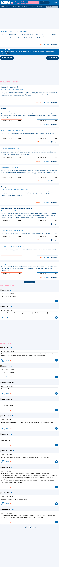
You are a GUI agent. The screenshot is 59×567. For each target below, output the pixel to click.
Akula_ (4, 493)
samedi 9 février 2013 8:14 (7, 438)
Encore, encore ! (29, 282)
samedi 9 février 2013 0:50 (7, 386)
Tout (2, 6)
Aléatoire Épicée (22, 6)
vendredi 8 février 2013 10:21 (7, 310)
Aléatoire (8, 6)
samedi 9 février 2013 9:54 (7, 471)
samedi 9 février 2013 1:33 (7, 419)
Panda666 (5, 509)
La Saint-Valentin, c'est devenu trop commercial (16, 208)
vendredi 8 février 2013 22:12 (7, 369)
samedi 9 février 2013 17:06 (7, 513)
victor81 (4, 467)
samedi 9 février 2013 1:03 (7, 403)
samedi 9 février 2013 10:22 (7, 496)
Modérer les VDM (44, 3)
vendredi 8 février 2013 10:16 (7, 293)
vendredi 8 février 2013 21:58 (7, 351)
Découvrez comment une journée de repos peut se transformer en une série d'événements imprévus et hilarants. (27, 51)
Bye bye (3, 108)
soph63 (4, 347)
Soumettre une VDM (33, 3)
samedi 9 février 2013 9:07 (7, 454)
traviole (4, 306)
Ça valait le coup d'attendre (10, 87)
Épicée (14, 6)
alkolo (4, 290)
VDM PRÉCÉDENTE (7, 58)
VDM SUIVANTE (52, 58)
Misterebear (5, 451)
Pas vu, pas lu (5, 187)
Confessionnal (38, 6)
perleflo (4, 434)
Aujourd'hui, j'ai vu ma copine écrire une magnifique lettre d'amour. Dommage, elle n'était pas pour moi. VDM (29, 233)
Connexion (55, 2)
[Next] (21, 527)
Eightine (4, 366)
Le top (30, 6)
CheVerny (5, 416)
